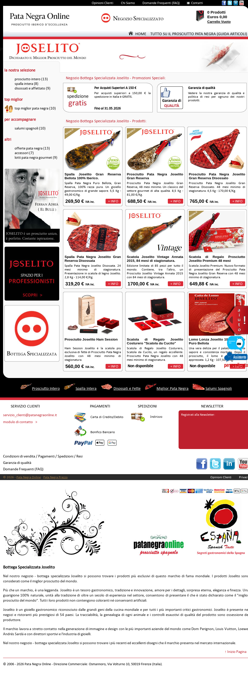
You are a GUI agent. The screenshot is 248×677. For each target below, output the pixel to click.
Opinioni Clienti (102, 3)
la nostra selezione (19, 70)
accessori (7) (24, 153)
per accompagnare (20, 119)
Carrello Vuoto (219, 22)
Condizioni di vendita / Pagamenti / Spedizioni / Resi (42, 456)
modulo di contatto (18, 422)
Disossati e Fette (127, 388)
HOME (137, 34)
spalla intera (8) (26, 84)
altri (7, 139)
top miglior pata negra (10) (35, 108)
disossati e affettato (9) (32, 88)
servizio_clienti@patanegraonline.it (30, 415)
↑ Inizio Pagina (235, 652)
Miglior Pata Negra (173, 388)
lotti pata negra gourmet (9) (36, 158)
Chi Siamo (128, 3)
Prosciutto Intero (46, 388)
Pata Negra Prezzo (55, 477)
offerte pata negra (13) (32, 148)
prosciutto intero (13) (31, 79)
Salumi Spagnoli (218, 388)
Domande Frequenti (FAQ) (161, 3)
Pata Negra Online (28, 477)
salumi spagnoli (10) (30, 128)
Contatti (197, 3)
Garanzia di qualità (17, 463)
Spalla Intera (86, 388)
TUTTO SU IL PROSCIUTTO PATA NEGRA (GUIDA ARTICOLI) (198, 34)
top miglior (13, 99)
